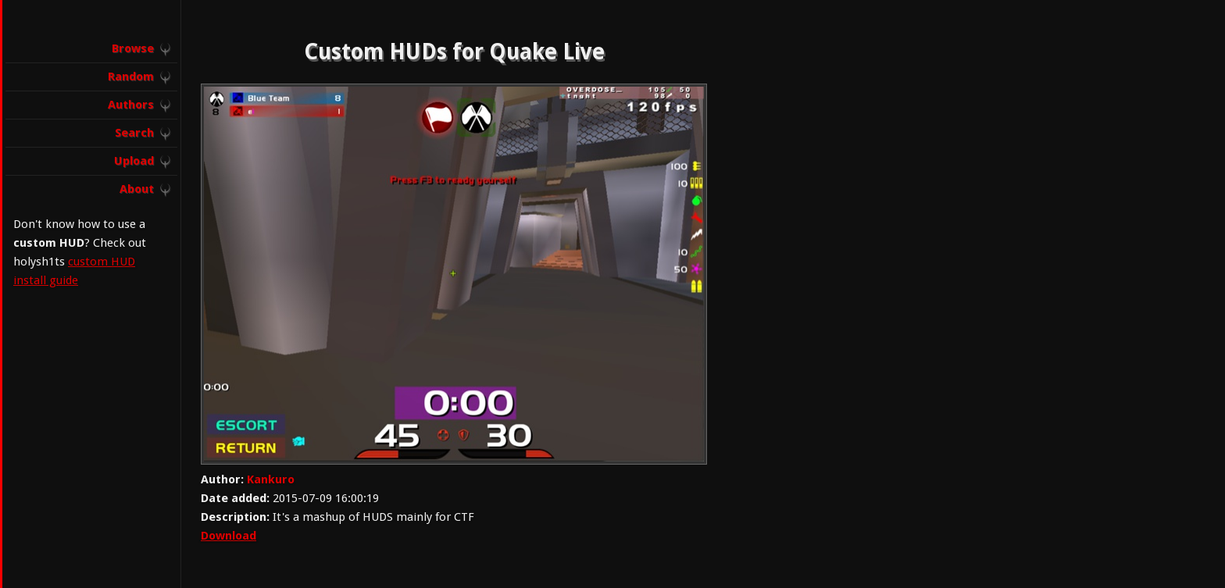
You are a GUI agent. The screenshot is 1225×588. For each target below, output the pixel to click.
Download (228, 536)
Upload (134, 161)
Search (134, 133)
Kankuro (271, 479)
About (137, 189)
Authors (131, 105)
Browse (133, 48)
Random (131, 76)
